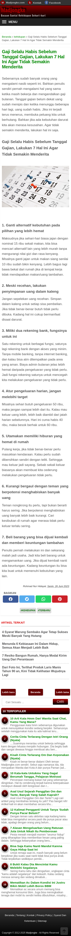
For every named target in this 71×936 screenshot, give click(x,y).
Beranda (35, 692)
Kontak (37, 2)
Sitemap (42, 920)
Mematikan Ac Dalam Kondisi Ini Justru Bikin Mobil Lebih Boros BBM (37, 884)
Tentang (20, 915)
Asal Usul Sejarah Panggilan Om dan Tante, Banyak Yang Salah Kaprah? (36, 793)
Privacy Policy (44, 915)
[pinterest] (60, 599)
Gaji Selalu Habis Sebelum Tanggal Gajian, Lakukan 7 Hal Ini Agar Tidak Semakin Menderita (33, 59)
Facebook (55, 2)
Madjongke (13, 10)
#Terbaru (44, 610)
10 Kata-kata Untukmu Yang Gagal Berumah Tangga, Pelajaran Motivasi (35, 775)
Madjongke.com (15, 2)
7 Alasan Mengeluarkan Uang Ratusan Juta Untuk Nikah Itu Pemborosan (36, 829)
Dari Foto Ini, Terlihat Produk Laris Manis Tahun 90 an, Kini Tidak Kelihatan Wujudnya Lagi (33, 671)
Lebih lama (62, 692)
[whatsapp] (43, 599)
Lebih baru (8, 692)
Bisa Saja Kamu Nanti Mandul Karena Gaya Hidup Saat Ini (36, 847)
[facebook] (10, 599)
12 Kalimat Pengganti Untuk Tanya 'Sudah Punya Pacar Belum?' (39, 811)
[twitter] (27, 599)
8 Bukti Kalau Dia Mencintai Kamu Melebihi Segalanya (34, 866)
